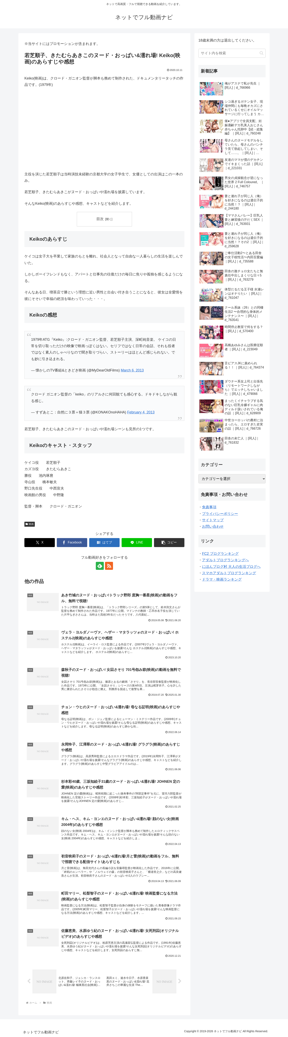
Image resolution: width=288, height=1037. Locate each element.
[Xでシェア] (39, 542)
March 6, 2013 (132, 370)
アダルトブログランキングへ (225, 560)
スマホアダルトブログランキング (229, 573)
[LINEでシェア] (137, 542)
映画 (30, 524)
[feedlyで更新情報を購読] (100, 566)
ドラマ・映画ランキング (222, 579)
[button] (169, 542)
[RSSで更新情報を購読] (109, 566)
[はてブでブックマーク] (104, 542)
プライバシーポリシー (220, 514)
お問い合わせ (213, 526)
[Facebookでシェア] (72, 542)
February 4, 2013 (141, 412)
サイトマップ (213, 520)
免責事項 (209, 507)
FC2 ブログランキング (220, 554)
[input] (232, 53)
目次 (100, 219)
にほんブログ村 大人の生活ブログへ (231, 567)
